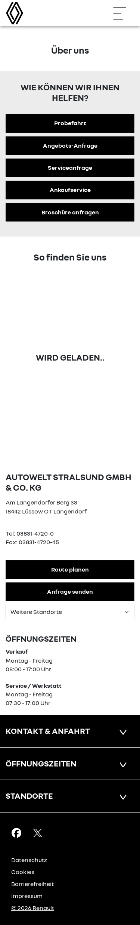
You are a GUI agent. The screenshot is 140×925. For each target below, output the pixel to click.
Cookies (22, 872)
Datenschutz (29, 860)
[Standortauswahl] (70, 612)
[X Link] (37, 832)
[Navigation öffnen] (123, 13)
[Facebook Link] (16, 832)
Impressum (27, 896)
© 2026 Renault (32, 908)
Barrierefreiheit (32, 884)
